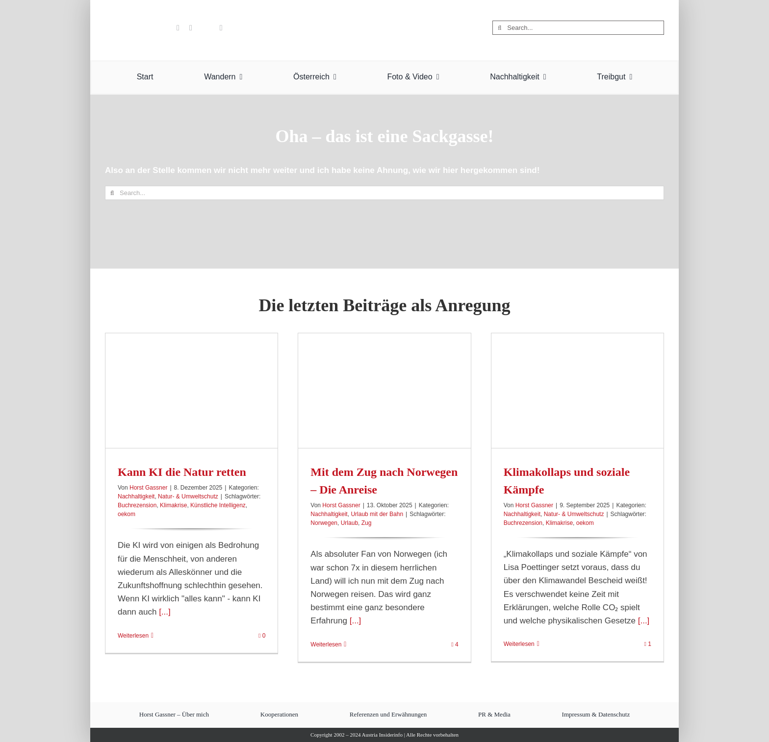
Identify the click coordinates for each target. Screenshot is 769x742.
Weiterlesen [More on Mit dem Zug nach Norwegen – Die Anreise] (325, 644)
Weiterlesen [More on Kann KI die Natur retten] (133, 635)
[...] (163, 612)
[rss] (221, 28)
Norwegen (323, 522)
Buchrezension (137, 505)
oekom (126, 514)
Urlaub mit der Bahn (377, 514)
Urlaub (349, 522)
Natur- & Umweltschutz (188, 496)
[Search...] (578, 28)
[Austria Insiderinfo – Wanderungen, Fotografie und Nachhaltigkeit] (384, 9)
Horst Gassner (148, 487)
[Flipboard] (206, 28)
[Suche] (499, 28)
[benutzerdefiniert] (163, 28)
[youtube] (178, 28)
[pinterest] (190, 28)
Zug (366, 522)
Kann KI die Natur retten (182, 472)
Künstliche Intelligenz (218, 505)
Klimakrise (173, 505)
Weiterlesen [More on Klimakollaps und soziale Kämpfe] (519, 644)
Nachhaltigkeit (136, 496)
